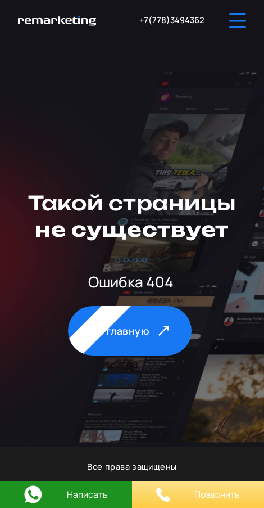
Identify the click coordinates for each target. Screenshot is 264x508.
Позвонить (198, 495)
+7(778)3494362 (171, 20)
